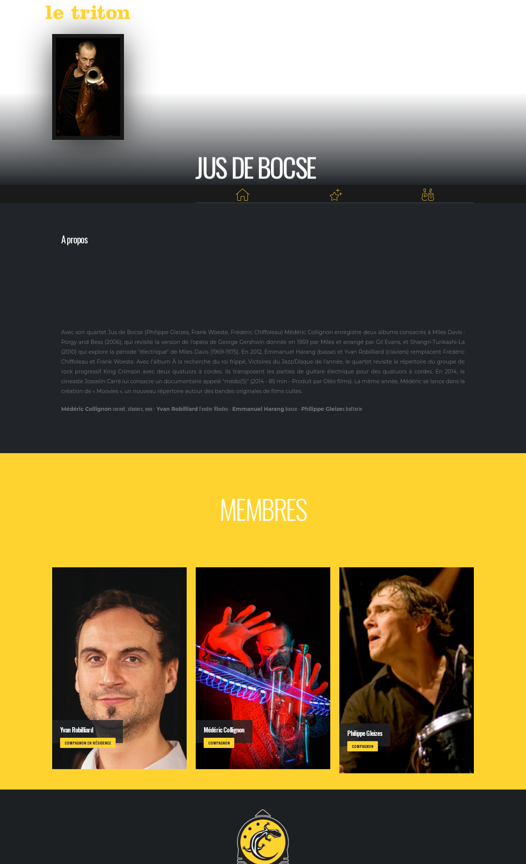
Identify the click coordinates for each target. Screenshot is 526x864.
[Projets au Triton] (335, 194)
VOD (374, 14)
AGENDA (322, 14)
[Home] (242, 194)
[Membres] (428, 194)
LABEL (352, 14)
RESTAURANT (403, 14)
